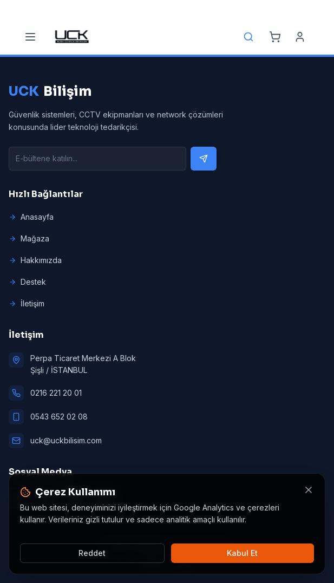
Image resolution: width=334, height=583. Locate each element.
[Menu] (30, 37)
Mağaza (29, 238)
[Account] (300, 37)
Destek (27, 281)
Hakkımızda (35, 260)
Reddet (92, 553)
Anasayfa (31, 216)
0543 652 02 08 (59, 416)
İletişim (26, 303)
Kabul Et (242, 553)
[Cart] (275, 37)
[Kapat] (308, 489)
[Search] (248, 37)
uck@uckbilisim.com (66, 440)
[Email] (155, 9)
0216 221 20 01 (56, 392)
